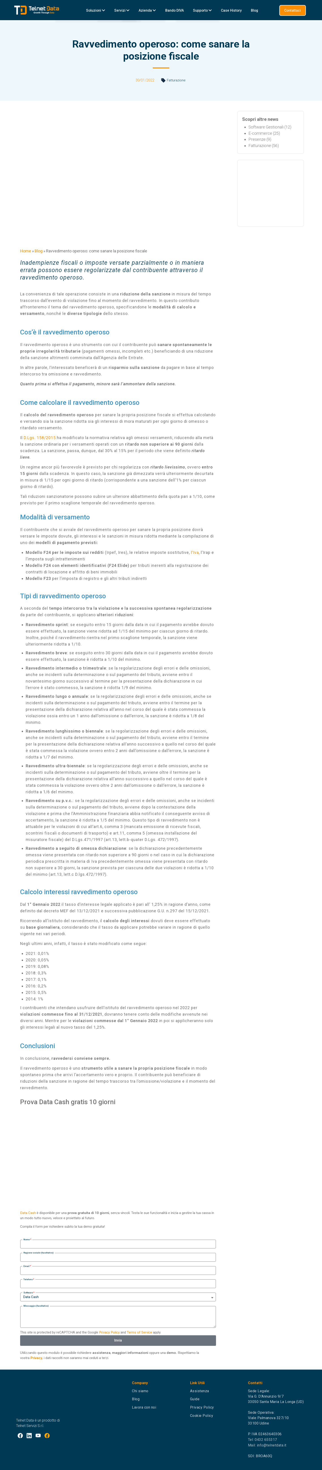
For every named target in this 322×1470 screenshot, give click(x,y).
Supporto (202, 10)
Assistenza (199, 1391)
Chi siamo (140, 1391)
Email (26, 1266)
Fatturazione (176, 80)
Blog (254, 10)
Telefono (28, 1279)
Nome (26, 1239)
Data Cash (28, 1213)
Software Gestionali (266, 127)
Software (28, 1293)
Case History (231, 10)
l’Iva (195, 552)
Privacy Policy (109, 1332)
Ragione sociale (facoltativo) (38, 1253)
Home (25, 251)
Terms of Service (139, 1332)
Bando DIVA (174, 10)
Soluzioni (95, 10)
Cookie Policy (201, 1416)
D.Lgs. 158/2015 (40, 437)
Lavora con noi (144, 1407)
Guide (195, 1399)
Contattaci (292, 10)
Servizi (121, 10)
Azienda (147, 10)
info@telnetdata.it (271, 1445)
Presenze (257, 139)
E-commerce (260, 133)
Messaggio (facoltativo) (36, 1306)
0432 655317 (266, 1439)
